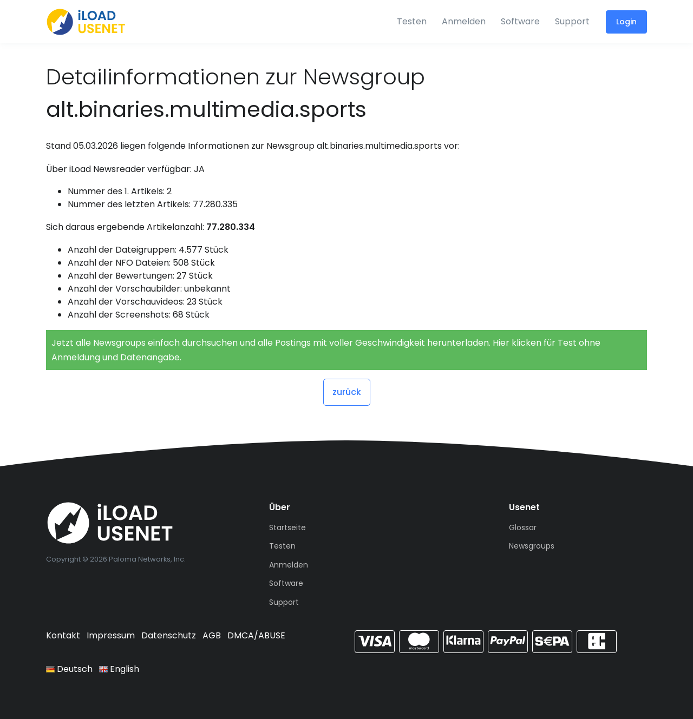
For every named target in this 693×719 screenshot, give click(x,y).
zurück (346, 392)
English (119, 669)
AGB (211, 635)
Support (572, 21)
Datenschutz (168, 635)
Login (626, 21)
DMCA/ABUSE (256, 635)
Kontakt (63, 635)
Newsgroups (531, 545)
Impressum (111, 635)
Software (520, 21)
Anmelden (464, 21)
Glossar (523, 527)
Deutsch (69, 669)
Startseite (287, 527)
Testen (412, 21)
